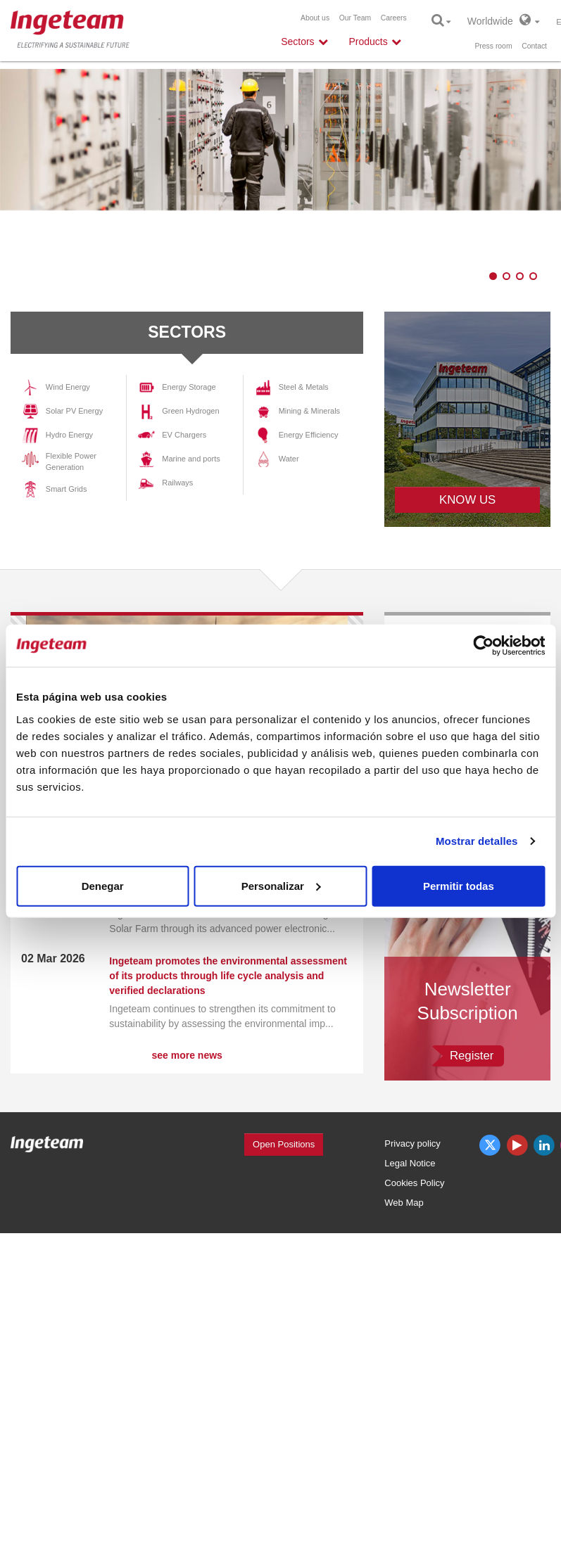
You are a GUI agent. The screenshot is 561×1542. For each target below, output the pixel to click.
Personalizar (281, 885)
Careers (394, 18)
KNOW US (467, 499)
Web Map (403, 1202)
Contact (534, 46)
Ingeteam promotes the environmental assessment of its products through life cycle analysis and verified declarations (228, 975)
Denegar (103, 885)
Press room (493, 46)
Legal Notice (409, 1163)
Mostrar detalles (477, 841)
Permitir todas (458, 885)
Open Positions (284, 1144)
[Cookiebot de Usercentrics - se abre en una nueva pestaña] (483, 645)
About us (315, 18)
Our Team (355, 18)
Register (472, 1055)
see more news (186, 1055)
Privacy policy (412, 1143)
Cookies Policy (414, 1183)
